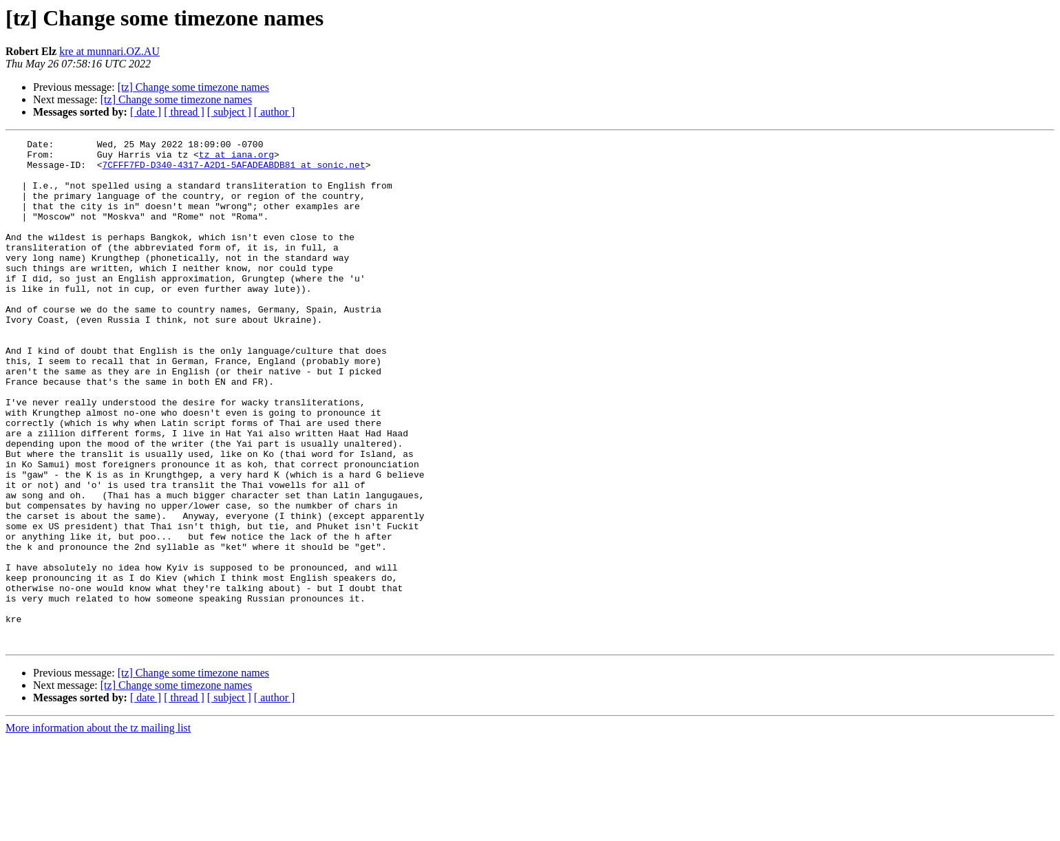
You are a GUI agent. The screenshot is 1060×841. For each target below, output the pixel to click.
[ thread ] (184, 112)
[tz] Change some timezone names (193, 87)
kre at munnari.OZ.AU (109, 51)
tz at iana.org (236, 158)
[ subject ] (229, 112)
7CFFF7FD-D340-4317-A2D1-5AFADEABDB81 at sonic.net (233, 170)
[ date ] (145, 112)
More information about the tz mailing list (98, 829)
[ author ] (274, 112)
